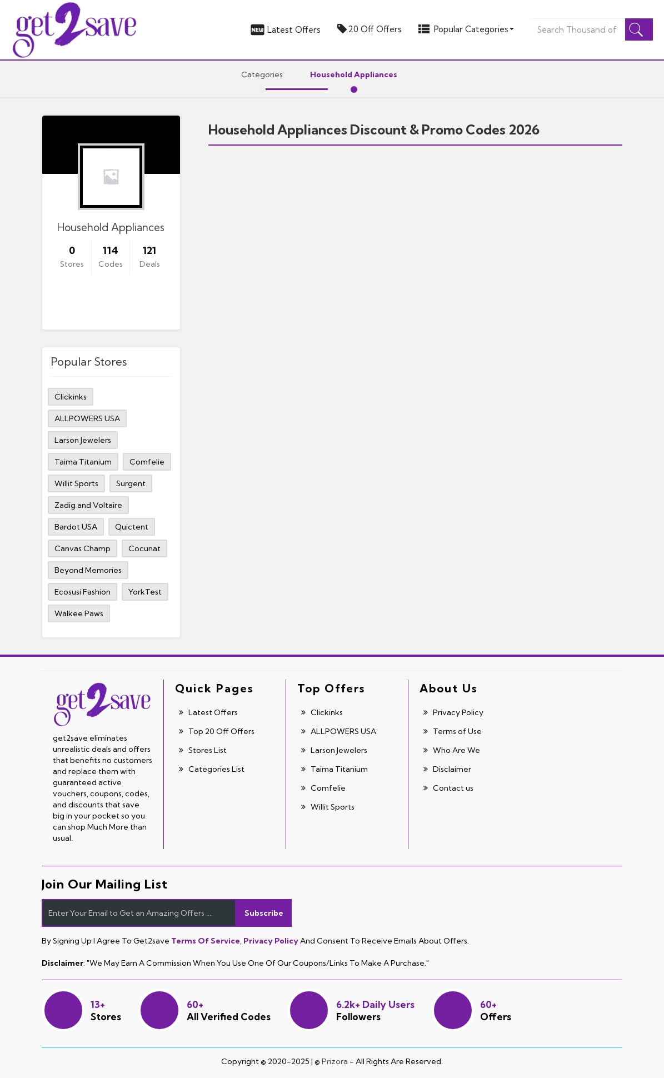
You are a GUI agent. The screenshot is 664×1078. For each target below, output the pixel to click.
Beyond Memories (88, 570)
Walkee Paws (78, 613)
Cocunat (144, 548)
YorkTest (145, 592)
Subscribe (263, 913)
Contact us (448, 788)
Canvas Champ (82, 548)
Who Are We (451, 750)
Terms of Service (205, 941)
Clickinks (70, 397)
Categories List (211, 769)
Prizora (335, 1061)
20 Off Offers (369, 28)
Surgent (131, 483)
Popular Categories (466, 28)
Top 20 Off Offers (216, 731)
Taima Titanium (83, 462)
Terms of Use (452, 731)
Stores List (203, 750)
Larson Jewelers (82, 440)
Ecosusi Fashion (82, 592)
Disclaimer (447, 769)
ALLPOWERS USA (87, 418)
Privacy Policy (453, 712)
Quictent (131, 527)
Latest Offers (285, 30)
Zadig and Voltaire (88, 505)
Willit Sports (76, 483)
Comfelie (146, 462)
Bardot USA (75, 527)
